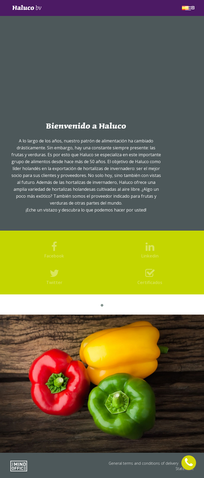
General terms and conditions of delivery (144, 463)
